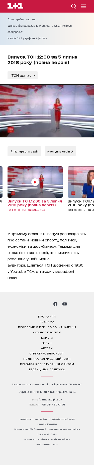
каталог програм (47, 332)
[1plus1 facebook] (55, 304)
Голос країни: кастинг (22, 19)
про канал (47, 316)
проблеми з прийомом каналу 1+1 (47, 326)
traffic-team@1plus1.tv (47, 444)
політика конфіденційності (47, 358)
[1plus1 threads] (38, 304)
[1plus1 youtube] (64, 303)
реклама (47, 321)
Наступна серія (59, 151)
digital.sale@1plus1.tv (47, 434)
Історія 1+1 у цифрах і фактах (27, 38)
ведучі (47, 342)
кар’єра (47, 337)
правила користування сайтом (47, 363)
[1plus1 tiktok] (46, 304)
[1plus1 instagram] (29, 304)
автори (47, 347)
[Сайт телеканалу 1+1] (15, 6)
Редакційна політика (47, 369)
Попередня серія (26, 151)
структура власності (47, 353)
